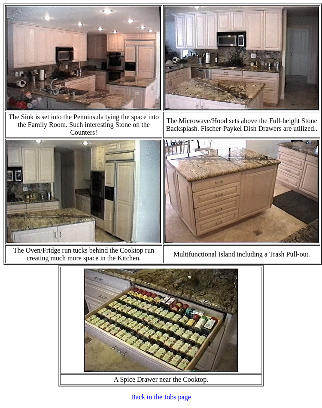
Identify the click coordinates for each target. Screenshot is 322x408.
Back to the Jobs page (161, 397)
